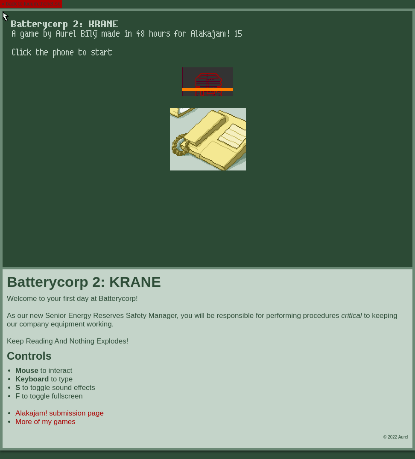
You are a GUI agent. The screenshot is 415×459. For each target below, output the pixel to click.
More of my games (45, 422)
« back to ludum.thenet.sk (31, 4)
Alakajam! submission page (59, 413)
